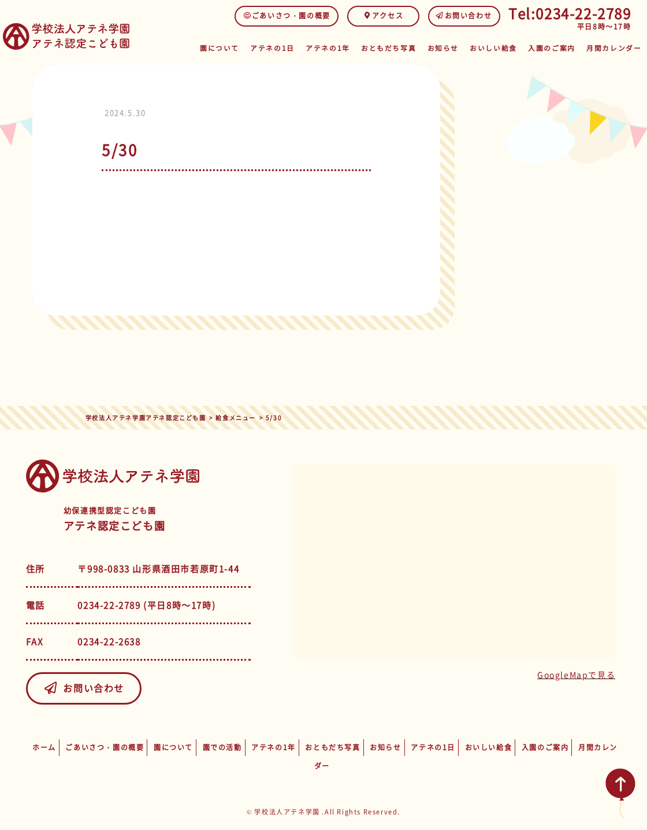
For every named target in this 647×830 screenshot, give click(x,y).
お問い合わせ (464, 15)
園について (228, 47)
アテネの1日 (281, 47)
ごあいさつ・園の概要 (286, 15)
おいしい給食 (498, 47)
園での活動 (222, 747)
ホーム (44, 747)
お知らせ (447, 47)
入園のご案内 (555, 47)
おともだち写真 (394, 47)
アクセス (383, 15)
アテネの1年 (336, 47)
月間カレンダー (615, 47)
